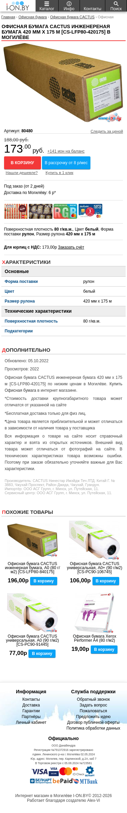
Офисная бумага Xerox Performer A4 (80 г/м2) (94, 638)
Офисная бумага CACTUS (72, 17)
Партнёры (31, 716)
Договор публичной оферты (93, 722)
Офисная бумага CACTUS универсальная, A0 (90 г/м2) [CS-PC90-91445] (32, 640)
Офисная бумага (32, 17)
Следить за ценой (106, 131)
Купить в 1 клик (59, 173)
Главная (8, 17)
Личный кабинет (31, 722)
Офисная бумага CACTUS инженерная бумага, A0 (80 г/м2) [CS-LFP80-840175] (32, 568)
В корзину (22, 162)
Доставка (31, 705)
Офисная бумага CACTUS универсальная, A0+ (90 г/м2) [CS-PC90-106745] (94, 568)
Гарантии (31, 711)
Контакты (31, 699)
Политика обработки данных (93, 728)
